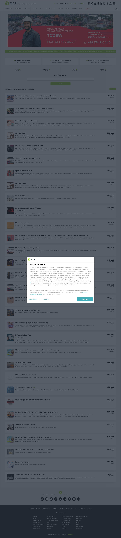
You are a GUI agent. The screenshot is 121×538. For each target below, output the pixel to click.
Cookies (39, 294)
